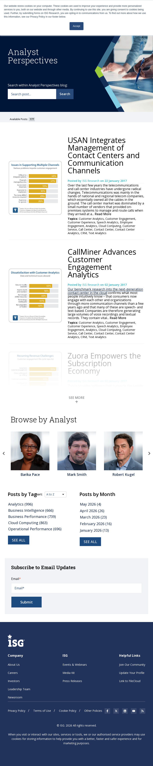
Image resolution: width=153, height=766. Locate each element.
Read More (102, 214)
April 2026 (92, 510)
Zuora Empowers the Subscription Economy (104, 363)
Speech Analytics (107, 222)
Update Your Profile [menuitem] (131, 673)
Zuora (72, 385)
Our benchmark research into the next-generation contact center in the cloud (105, 291)
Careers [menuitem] (13, 673)
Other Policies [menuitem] (93, 711)
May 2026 (90, 504)
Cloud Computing (110, 226)
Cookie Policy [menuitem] (67, 711)
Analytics (91, 226)
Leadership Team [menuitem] (19, 689)
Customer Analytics (91, 219)
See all (18, 540)
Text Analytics (97, 233)
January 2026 (94, 530)
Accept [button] (76, 26)
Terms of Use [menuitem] (42, 711)
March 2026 (93, 517)
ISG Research (91, 181)
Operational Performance (34, 528)
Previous (4, 453)
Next (149, 453)
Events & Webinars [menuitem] (75, 664)
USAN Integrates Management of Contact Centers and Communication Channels (104, 155)
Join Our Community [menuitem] (132, 664)
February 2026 (96, 523)
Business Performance (32, 516)
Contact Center (104, 229)
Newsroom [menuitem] (15, 697)
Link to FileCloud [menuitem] (129, 681)
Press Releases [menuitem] (72, 681)
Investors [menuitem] (14, 681)
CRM (84, 233)
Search (65, 94)
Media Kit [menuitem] (69, 673)
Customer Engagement (120, 219)
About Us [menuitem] (14, 664)
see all (90, 541)
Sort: (39, 494)
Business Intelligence (30, 510)
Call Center (85, 229)
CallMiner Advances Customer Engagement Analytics (102, 263)
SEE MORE (76, 399)
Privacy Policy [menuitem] (16, 711)
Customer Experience (81, 222)
